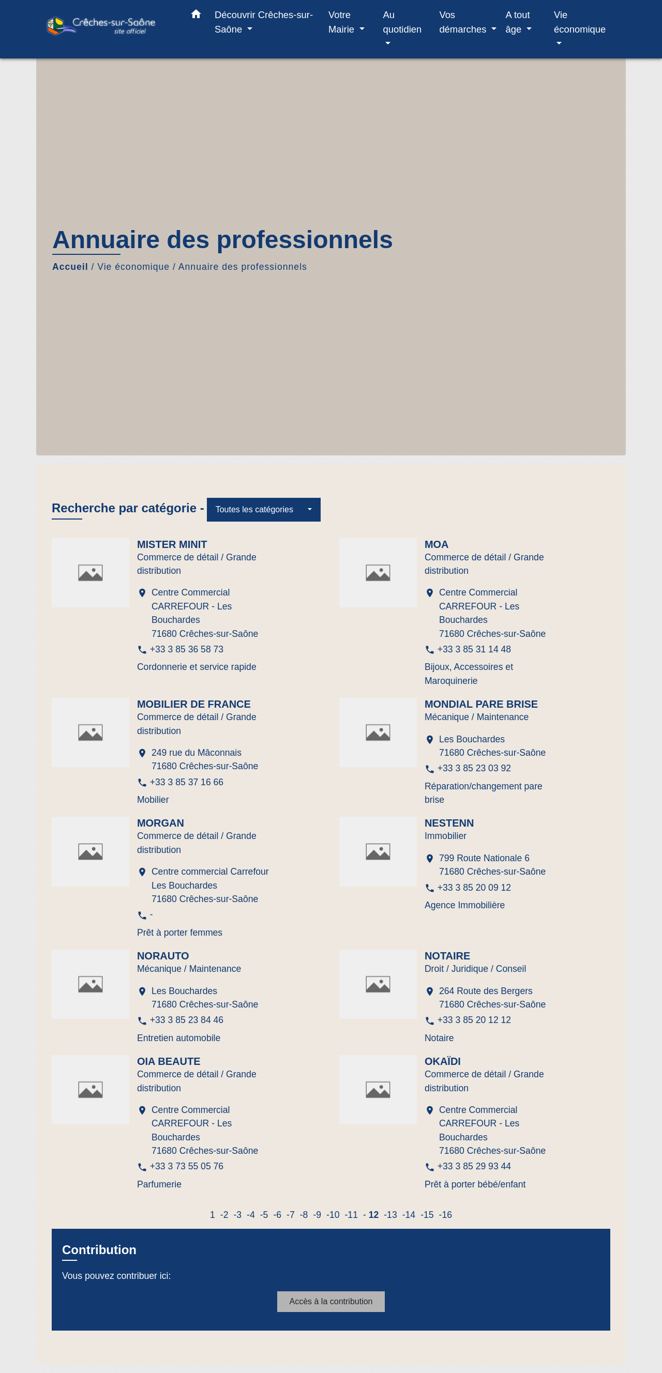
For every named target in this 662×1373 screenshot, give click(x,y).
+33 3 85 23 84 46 (186, 1020)
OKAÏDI (443, 1061)
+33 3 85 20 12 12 (474, 1020)
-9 (317, 1215)
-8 (304, 1215)
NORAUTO (163, 956)
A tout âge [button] (518, 22)
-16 (445, 1215)
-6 (277, 1215)
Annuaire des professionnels (242, 267)
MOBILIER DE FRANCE (194, 704)
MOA (437, 544)
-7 (291, 1215)
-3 (237, 1215)
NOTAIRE (448, 956)
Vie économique (133, 267)
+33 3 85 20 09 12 (474, 887)
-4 (251, 1215)
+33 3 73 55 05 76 (186, 1166)
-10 (332, 1215)
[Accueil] (108, 29)
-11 (350, 1215)
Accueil (70, 267)
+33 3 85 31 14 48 (474, 649)
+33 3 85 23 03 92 (474, 768)
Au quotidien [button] (402, 22)
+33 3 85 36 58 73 (186, 649)
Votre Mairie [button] (342, 22)
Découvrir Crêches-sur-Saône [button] (264, 22)
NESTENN (449, 823)
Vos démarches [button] (464, 22)
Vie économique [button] (580, 22)
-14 (408, 1215)
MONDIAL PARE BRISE (481, 704)
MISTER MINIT (172, 544)
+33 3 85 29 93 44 (474, 1166)
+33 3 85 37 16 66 (186, 782)
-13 (390, 1215)
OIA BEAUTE (169, 1061)
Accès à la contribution (331, 1301)
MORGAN (160, 823)
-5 (264, 1215)
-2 (224, 1215)
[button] (196, 16)
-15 (426, 1215)
